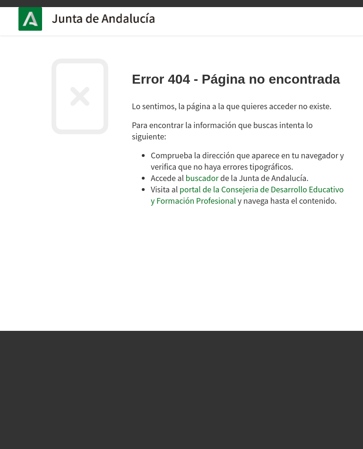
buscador (202, 177)
